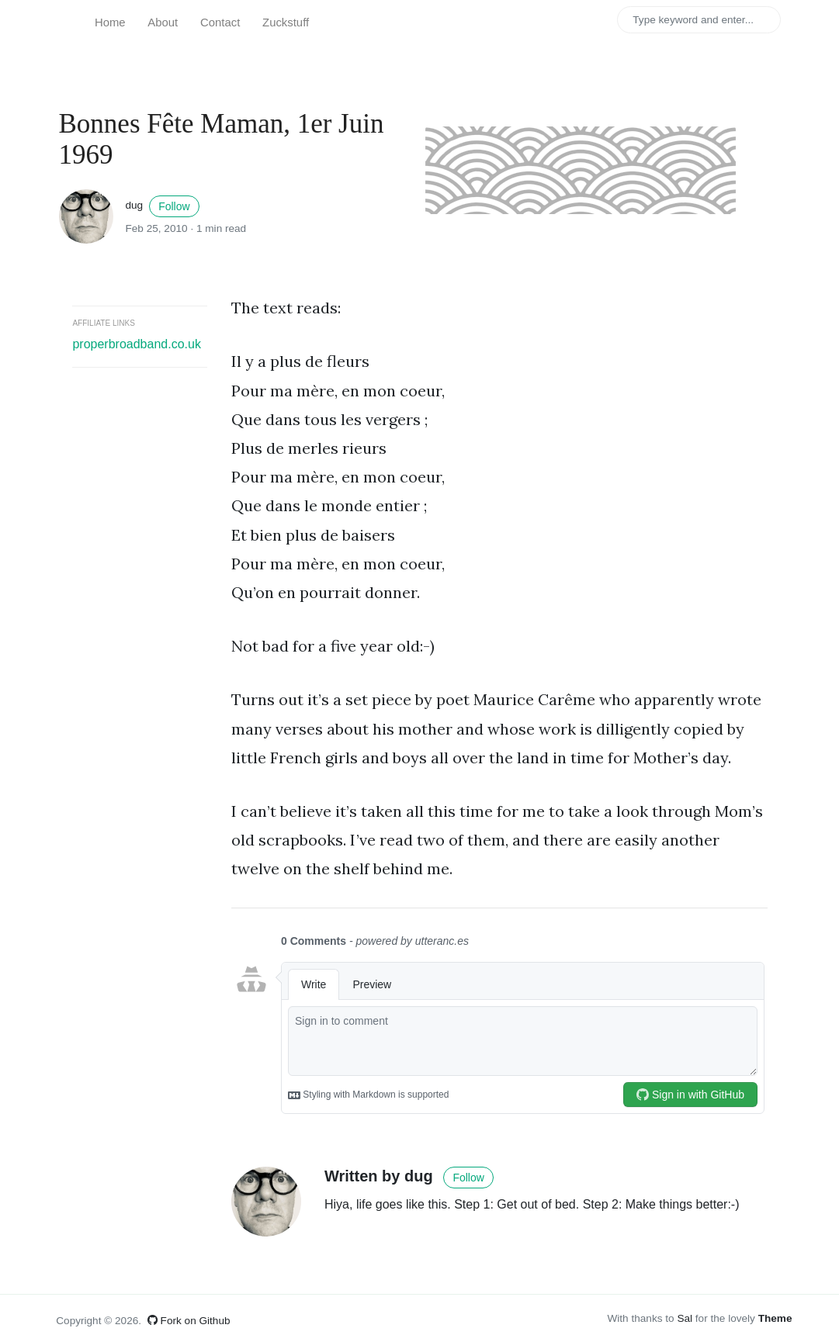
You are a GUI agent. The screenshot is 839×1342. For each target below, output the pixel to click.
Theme (775, 1318)
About (162, 22)
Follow (173, 206)
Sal (684, 1318)
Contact (220, 22)
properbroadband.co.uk (136, 344)
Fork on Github (189, 1320)
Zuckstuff (285, 22)
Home (110, 22)
